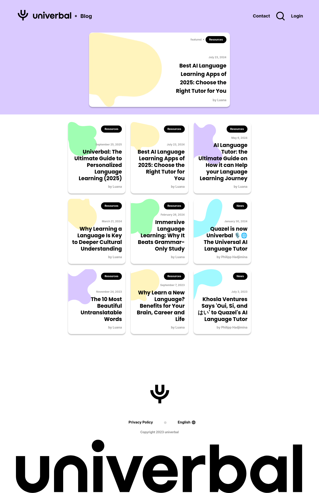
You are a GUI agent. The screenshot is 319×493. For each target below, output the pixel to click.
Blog (86, 16)
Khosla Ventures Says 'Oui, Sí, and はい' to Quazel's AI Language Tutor (222, 309)
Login (297, 16)
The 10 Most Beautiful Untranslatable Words (101, 309)
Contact (261, 16)
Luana (221, 100)
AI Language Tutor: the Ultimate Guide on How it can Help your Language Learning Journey (222, 161)
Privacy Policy (140, 422)
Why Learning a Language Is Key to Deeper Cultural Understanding (97, 238)
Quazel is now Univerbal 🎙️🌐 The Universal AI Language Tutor (225, 238)
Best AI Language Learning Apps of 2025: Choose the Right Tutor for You (161, 165)
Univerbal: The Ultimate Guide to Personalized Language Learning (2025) (98, 165)
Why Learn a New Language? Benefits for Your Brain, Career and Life (161, 306)
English (184, 422)
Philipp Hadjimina (234, 257)
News (240, 205)
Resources (216, 39)
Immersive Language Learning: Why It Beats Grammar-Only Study (161, 235)
